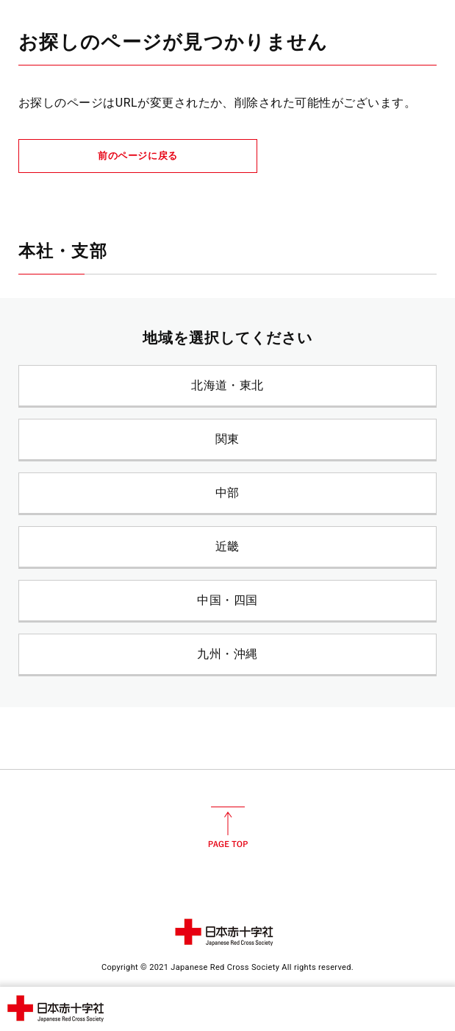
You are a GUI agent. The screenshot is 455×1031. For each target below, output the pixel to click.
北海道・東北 (227, 385)
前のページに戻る (138, 155)
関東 (227, 439)
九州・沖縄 (227, 654)
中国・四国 (227, 600)
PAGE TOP (228, 827)
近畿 (227, 546)
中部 (227, 493)
